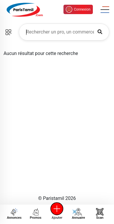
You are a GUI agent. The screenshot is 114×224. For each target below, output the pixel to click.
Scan (99, 214)
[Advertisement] (57, 130)
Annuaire (76, 214)
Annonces (14, 214)
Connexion (78, 9)
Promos (35, 214)
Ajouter (57, 214)
